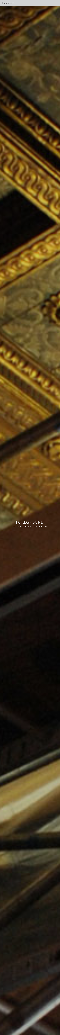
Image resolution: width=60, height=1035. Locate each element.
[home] (8, 3)
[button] (56, 3)
